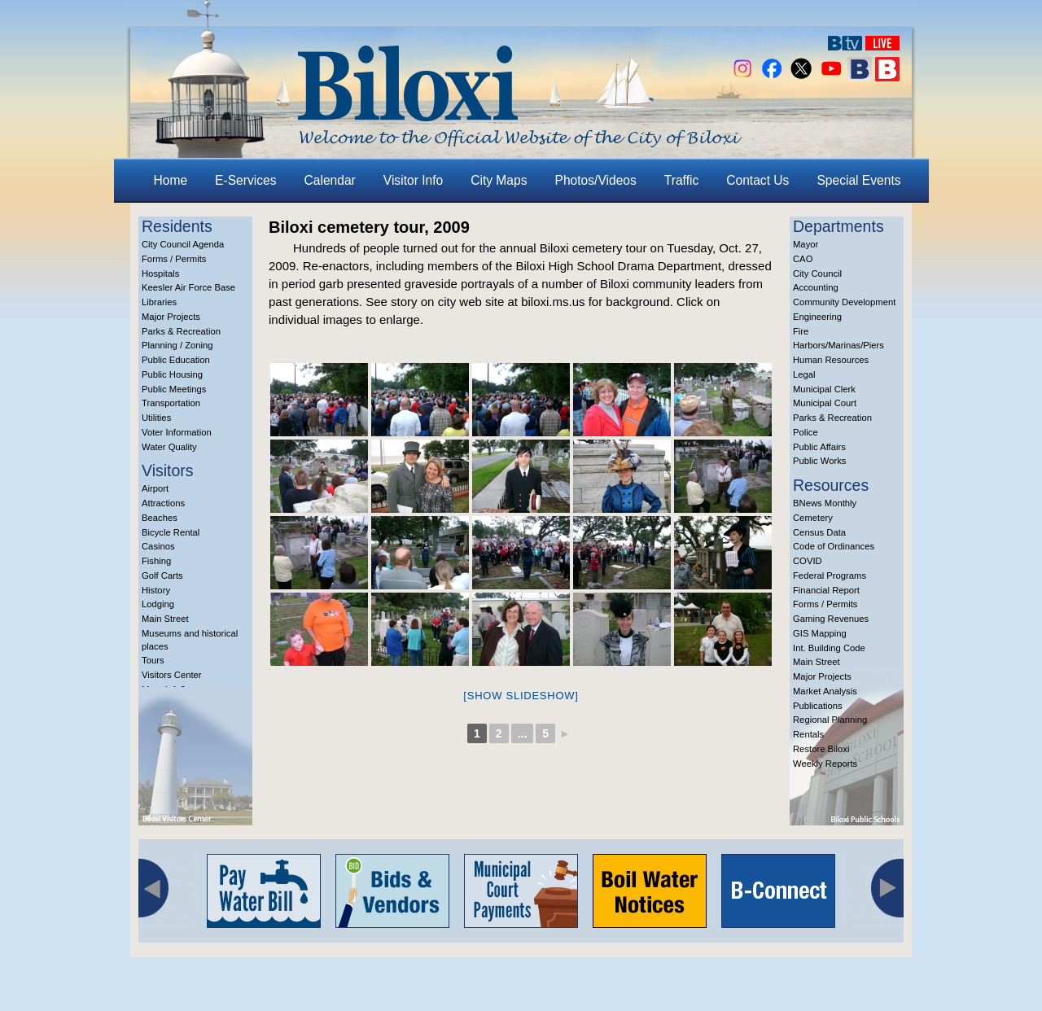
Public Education (176, 360)
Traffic (681, 180)
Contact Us (757, 180)
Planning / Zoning (177, 345)
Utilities (156, 417)
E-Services (245, 180)
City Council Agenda (183, 244)
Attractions (163, 503)
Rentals (808, 734)
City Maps (499, 180)
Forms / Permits (174, 259)
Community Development (844, 302)
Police (805, 432)
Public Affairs (819, 447)
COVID (807, 561)
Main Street (165, 619)
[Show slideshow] (520, 695)
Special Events (858, 180)
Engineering (817, 317)
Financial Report (826, 590)
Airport (155, 488)
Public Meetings (174, 389)
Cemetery (813, 518)
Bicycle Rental (170, 532)
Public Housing (172, 374)
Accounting (815, 287)
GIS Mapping (820, 633)
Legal (804, 374)
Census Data (819, 532)
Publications (818, 706)
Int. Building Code (829, 648)
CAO (802, 259)
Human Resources (831, 360)
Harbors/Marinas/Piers (838, 345)
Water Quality (169, 447)
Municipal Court (824, 403)
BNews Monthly (824, 503)
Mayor (805, 244)
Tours (153, 660)
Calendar (330, 180)
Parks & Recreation (181, 331)
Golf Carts (162, 575)
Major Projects (171, 317)
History (156, 590)
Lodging (158, 604)
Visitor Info (413, 180)
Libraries (159, 302)
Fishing (156, 561)
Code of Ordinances (833, 546)
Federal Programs (829, 575)
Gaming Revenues (831, 619)
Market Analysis (825, 691)
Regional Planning (830, 719)
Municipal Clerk (824, 389)
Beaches (159, 518)
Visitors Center (172, 675)
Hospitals (160, 273)
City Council (817, 273)
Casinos (158, 546)
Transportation (171, 403)
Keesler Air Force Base (188, 287)
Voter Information (177, 432)
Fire (800, 331)
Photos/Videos (596, 180)
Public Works (819, 461)
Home (171, 180)
